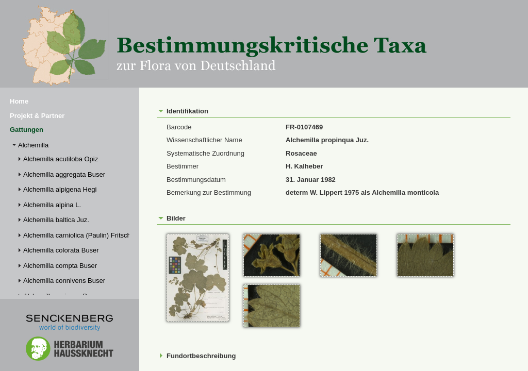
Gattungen (26, 129)
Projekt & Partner (37, 116)
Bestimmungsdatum (196, 179)
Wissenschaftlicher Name (204, 140)
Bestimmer (183, 166)
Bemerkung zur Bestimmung (209, 192)
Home (19, 101)
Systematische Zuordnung (205, 153)
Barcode (179, 127)
